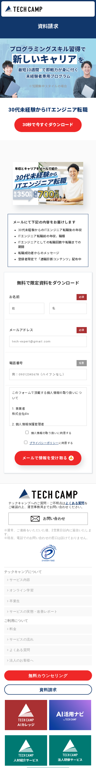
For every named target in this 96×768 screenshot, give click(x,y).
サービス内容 (18, 580)
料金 (11, 629)
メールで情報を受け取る (48, 458)
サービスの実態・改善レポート (32, 612)
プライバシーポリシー (44, 443)
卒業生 (13, 601)
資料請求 (48, 689)
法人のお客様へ (20, 660)
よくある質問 (74, 503)
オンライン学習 (20, 590)
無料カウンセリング (48, 675)
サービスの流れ (20, 639)
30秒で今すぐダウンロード (48, 124)
